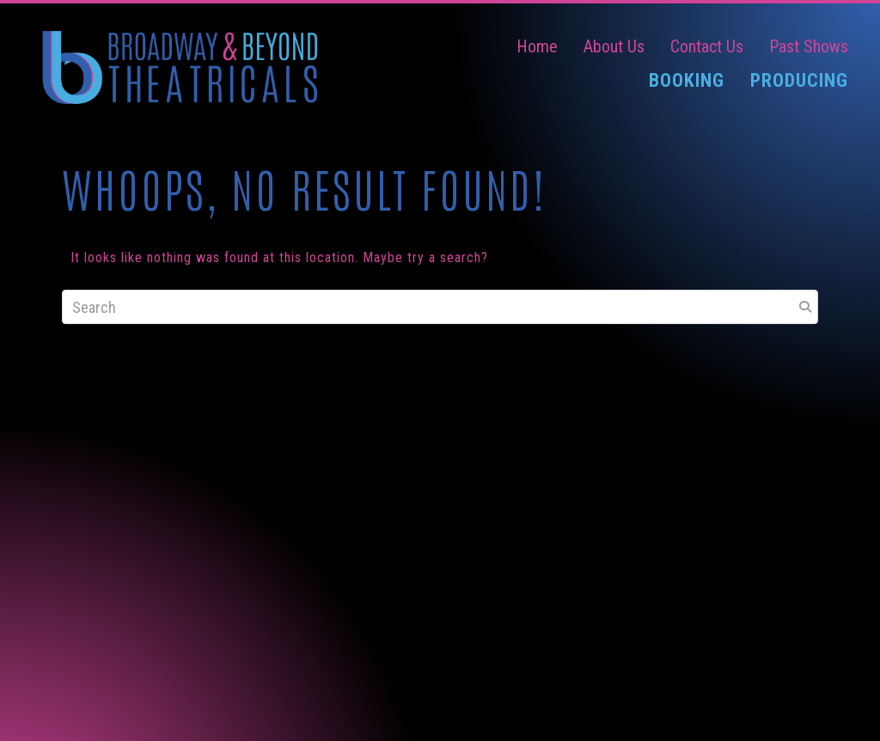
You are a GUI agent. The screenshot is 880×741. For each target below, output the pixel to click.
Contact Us (706, 46)
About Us (614, 46)
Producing (799, 80)
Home (537, 46)
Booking (686, 80)
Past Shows (808, 46)
